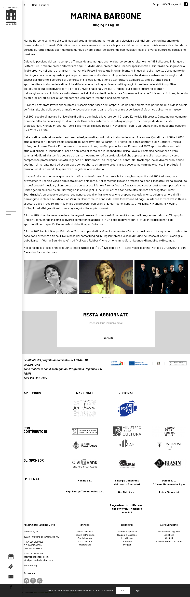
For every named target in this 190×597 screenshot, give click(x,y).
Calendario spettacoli (127, 531)
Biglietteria (169, 535)
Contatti (169, 538)
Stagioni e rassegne (127, 535)
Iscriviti (106, 338)
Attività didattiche (85, 531)
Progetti (127, 544)
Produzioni (127, 541)
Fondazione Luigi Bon (169, 531)
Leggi (137, 590)
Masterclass (85, 544)
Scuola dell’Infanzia (84, 535)
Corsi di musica (84, 538)
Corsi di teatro (85, 541)
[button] (102, 297)
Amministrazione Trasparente (169, 541)
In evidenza (127, 538)
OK (123, 590)
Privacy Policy (30, 565)
